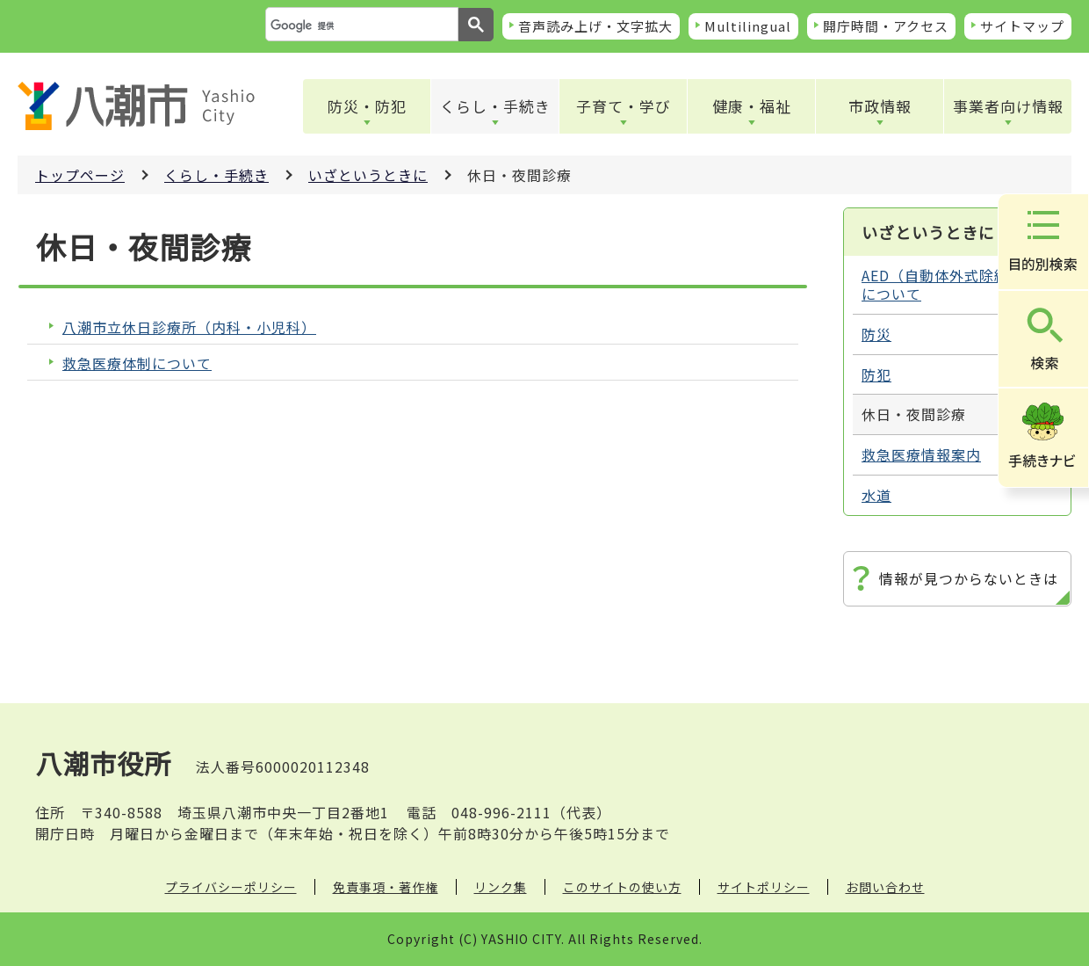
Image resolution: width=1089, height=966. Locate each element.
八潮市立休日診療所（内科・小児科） (189, 327)
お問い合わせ (885, 887)
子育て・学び (623, 106)
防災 (876, 334)
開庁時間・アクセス (885, 26)
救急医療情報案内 (921, 454)
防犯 (876, 374)
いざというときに (368, 174)
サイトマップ (1022, 26)
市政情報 (880, 106)
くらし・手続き (495, 106)
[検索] (360, 25)
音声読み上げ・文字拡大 (595, 26)
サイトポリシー (764, 887)
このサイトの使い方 (622, 887)
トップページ (80, 174)
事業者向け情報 (1008, 106)
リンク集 (500, 887)
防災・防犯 (367, 106)
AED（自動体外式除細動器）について (954, 284)
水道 (876, 494)
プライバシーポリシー (231, 887)
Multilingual (747, 26)
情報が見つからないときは (968, 578)
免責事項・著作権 (385, 887)
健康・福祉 (751, 106)
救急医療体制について (137, 363)
